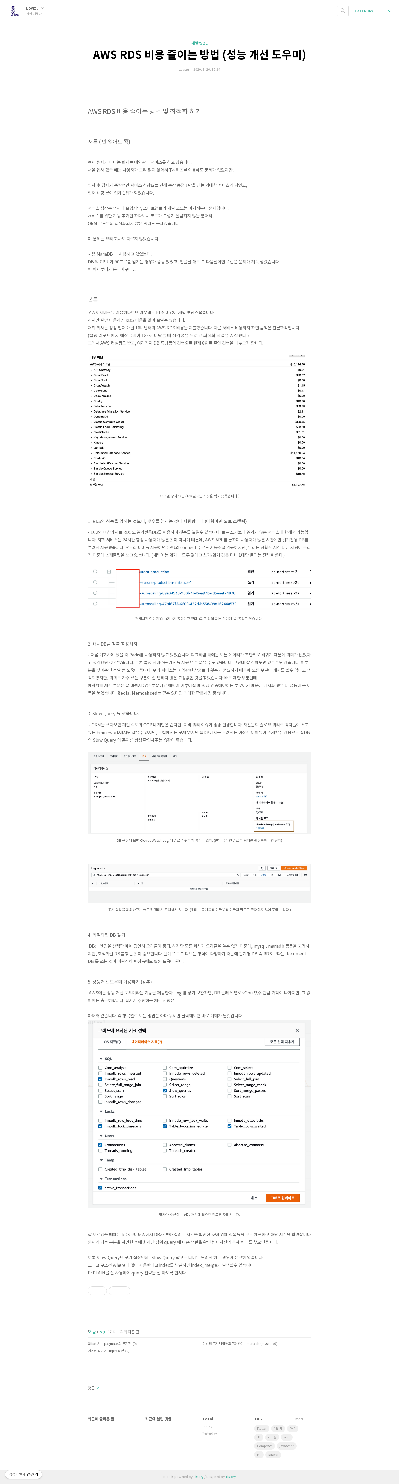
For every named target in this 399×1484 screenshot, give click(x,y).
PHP (292, 1428)
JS (258, 1437)
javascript (287, 1446)
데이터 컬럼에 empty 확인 (106, 1351)
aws (287, 1437)
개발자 (278, 1428)
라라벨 (272, 1437)
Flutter (261, 1428)
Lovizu (35, 8)
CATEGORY (373, 11)
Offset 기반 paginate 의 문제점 (109, 1344)
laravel (273, 1455)
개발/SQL (199, 43)
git (259, 1455)
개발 (92, 1332)
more (299, 1419)
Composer (264, 1446)
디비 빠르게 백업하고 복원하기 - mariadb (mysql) (237, 1344)
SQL (103, 1332)
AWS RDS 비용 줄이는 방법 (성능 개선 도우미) (199, 55)
